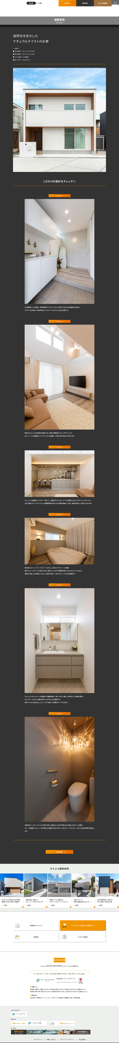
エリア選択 (41, 2)
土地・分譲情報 (102, 2)
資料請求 (85, 2)
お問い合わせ (51, 1032)
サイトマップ (38, 1032)
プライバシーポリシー (67, 1032)
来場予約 (67, 2)
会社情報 (82, 1032)
